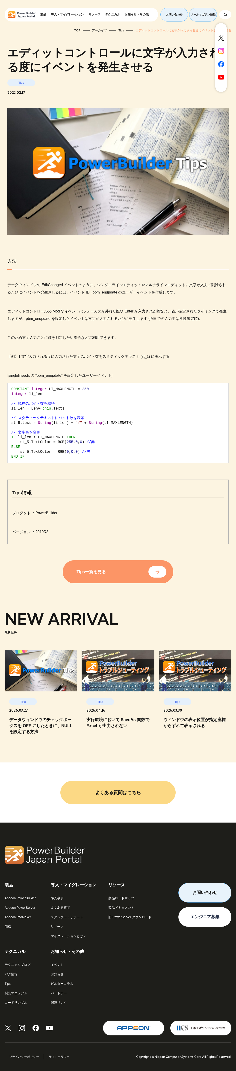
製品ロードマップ (121, 898)
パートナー (59, 993)
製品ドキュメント (121, 907)
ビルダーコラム (62, 983)
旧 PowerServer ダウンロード (129, 917)
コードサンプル (16, 1002)
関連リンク (59, 1002)
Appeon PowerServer (20, 907)
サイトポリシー (59, 1057)
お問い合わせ (174, 14)
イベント (57, 965)
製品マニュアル (16, 993)
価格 (8, 926)
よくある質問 (60, 907)
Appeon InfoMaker (18, 917)
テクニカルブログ (17, 965)
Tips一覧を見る (91, 571)
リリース (57, 926)
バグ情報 (11, 974)
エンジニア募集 (204, 917)
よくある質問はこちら (118, 792)
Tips (8, 983)
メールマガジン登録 (203, 14)
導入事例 (57, 898)
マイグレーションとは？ (68, 936)
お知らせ (57, 974)
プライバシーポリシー (24, 1057)
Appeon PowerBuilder (20, 898)
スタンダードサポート (67, 917)
